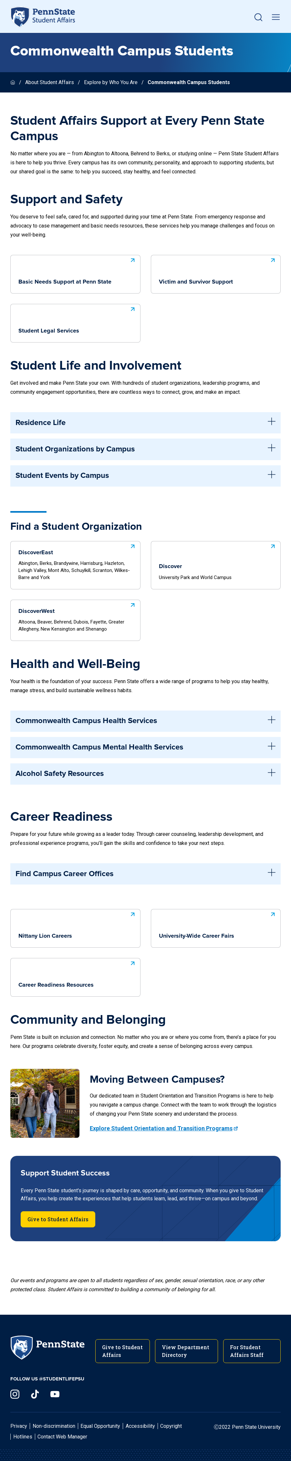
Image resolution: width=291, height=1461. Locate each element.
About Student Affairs (49, 82)
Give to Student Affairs (57, 1219)
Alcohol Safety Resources (145, 774)
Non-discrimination (54, 1426)
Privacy (18, 1426)
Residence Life (145, 422)
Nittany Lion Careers (77, 924)
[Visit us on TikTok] (34, 1394)
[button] (258, 17)
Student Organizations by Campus (145, 449)
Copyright (171, 1426)
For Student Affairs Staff (247, 1351)
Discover (218, 561)
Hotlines (22, 1437)
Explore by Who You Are (111, 82)
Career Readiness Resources (77, 973)
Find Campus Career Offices (145, 873)
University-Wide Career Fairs (218, 924)
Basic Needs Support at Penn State (77, 270)
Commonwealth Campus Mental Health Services (145, 747)
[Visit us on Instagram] (14, 1394)
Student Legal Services (77, 319)
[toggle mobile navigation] (276, 17)
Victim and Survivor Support (218, 270)
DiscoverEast (77, 561)
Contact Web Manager (62, 1437)
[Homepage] (13, 82)
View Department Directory (185, 1351)
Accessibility (140, 1426)
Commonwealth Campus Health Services (145, 721)
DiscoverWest (77, 616)
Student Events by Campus (145, 475)
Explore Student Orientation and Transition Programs (161, 1128)
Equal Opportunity (100, 1426)
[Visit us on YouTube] (54, 1394)
